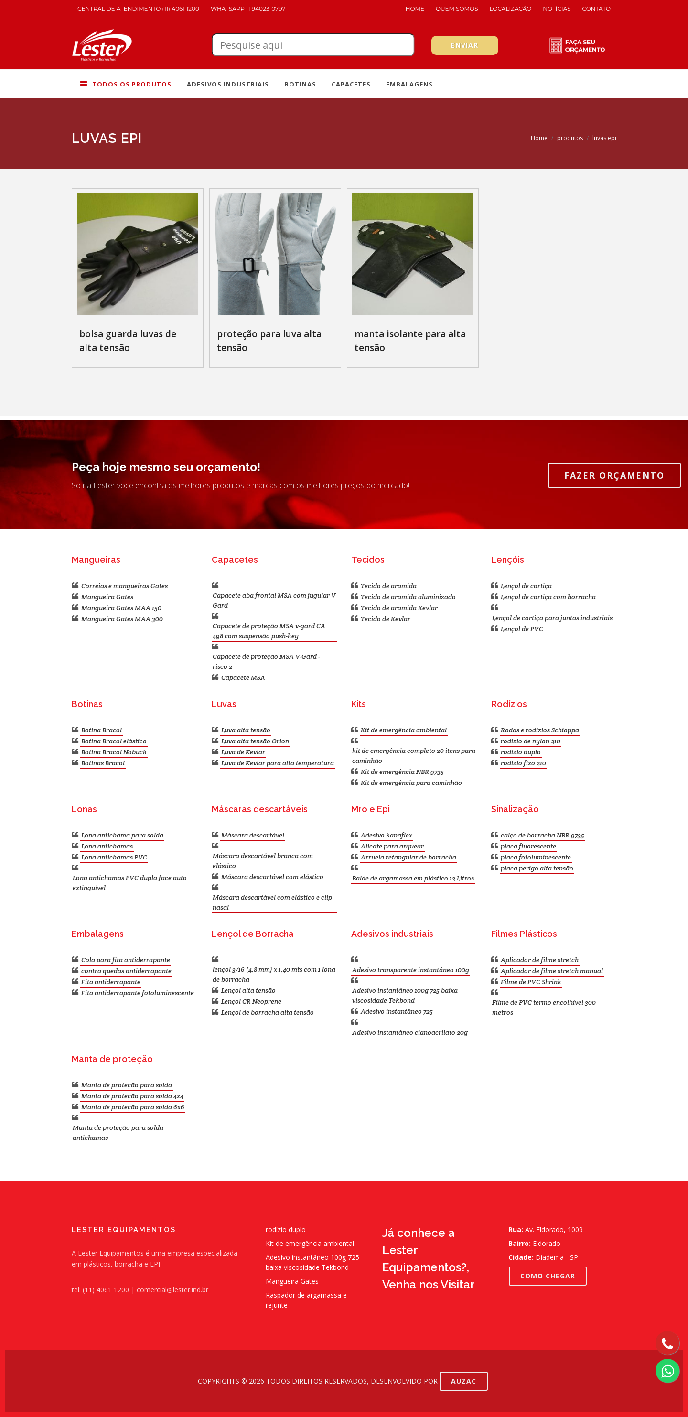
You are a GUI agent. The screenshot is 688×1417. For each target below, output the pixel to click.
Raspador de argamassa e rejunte (306, 1300)
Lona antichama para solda (122, 835)
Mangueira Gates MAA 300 (122, 618)
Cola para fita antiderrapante (125, 959)
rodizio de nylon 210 (530, 741)
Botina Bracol (101, 730)
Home (415, 8)
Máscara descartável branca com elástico (263, 860)
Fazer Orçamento (614, 475)
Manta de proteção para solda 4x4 (132, 1096)
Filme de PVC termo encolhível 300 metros (544, 1007)
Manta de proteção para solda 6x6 (132, 1107)
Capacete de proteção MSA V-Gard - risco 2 (266, 661)
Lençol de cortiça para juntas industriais (552, 617)
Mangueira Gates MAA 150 (121, 607)
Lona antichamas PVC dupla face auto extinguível (130, 882)
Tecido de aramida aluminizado (408, 596)
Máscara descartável (252, 835)
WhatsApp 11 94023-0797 (248, 8)
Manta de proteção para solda (126, 1085)
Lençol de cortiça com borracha (548, 596)
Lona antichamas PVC (114, 857)
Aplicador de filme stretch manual (552, 970)
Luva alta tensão (245, 730)
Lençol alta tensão (248, 990)
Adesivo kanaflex (386, 835)
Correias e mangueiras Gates (124, 585)
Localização (511, 8)
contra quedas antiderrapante (126, 970)
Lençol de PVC (522, 628)
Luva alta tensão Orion (255, 741)
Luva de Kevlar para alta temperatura (277, 763)
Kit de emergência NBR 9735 (402, 771)
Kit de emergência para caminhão (411, 782)
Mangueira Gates (107, 596)
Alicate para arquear (392, 846)
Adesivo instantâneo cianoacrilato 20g (410, 1032)
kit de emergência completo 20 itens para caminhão (413, 755)
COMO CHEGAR (547, 1275)
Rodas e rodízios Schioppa (540, 730)
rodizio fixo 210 (523, 763)
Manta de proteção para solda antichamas (118, 1132)
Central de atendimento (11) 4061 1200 (138, 8)
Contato (596, 8)
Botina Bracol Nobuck (114, 752)
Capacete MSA (243, 677)
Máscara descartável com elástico (272, 876)
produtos (570, 138)
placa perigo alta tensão (537, 868)
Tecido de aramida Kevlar (399, 607)
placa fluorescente (528, 846)
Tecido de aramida (389, 585)
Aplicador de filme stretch (540, 959)
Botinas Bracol (103, 763)
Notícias (556, 8)
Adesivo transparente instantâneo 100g (410, 970)
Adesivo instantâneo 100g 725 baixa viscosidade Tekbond (405, 995)
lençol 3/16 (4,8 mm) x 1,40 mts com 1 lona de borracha (274, 974)
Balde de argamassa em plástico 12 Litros (413, 878)
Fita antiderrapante (110, 981)
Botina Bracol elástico (114, 741)
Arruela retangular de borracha (408, 857)
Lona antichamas (107, 846)
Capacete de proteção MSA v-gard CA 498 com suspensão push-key (269, 631)
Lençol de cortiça (526, 585)
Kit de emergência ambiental (404, 730)
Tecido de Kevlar (385, 618)
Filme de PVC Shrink (531, 981)
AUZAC (463, 1380)
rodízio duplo (521, 752)
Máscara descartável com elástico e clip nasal (272, 902)
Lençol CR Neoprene (251, 1001)
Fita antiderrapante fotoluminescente (137, 992)
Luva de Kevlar (243, 752)
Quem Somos (457, 8)
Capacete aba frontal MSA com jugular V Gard (274, 600)
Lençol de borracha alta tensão (267, 1012)
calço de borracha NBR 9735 (542, 835)
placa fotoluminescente (536, 857)
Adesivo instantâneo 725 (397, 1011)
